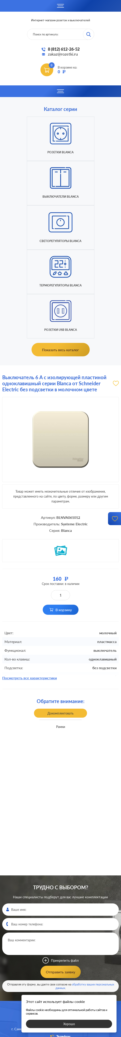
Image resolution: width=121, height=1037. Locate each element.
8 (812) (60, 954)
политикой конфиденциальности (93, 1033)
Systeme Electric (74, 435)
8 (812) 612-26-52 (64, 49)
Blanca (66, 441)
